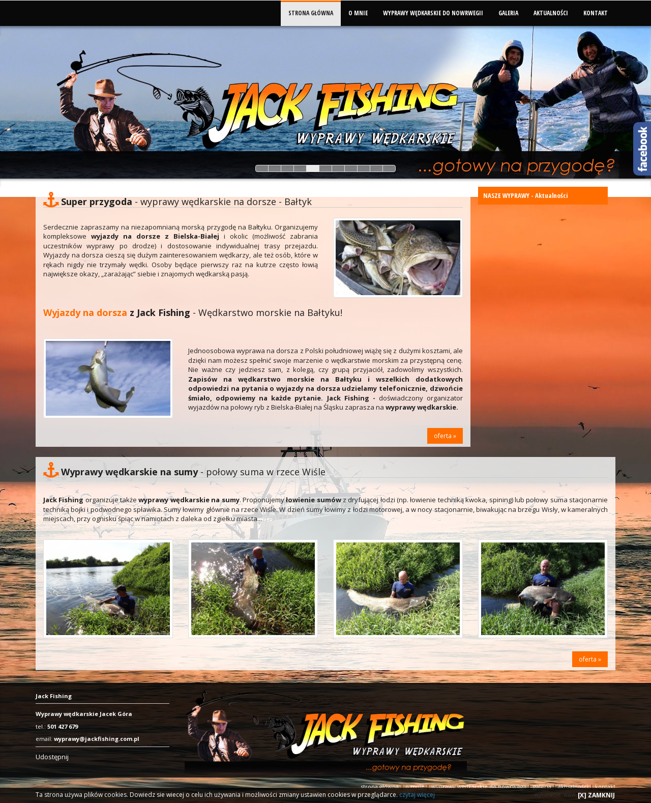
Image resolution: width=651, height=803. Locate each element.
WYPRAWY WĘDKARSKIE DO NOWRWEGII (433, 13)
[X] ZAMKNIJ (596, 795)
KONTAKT (595, 13)
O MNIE (358, 13)
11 (389, 168)
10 (376, 168)
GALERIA (508, 13)
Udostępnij (52, 756)
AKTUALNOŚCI (551, 13)
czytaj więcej (417, 794)
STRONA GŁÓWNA (310, 13)
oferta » (445, 436)
